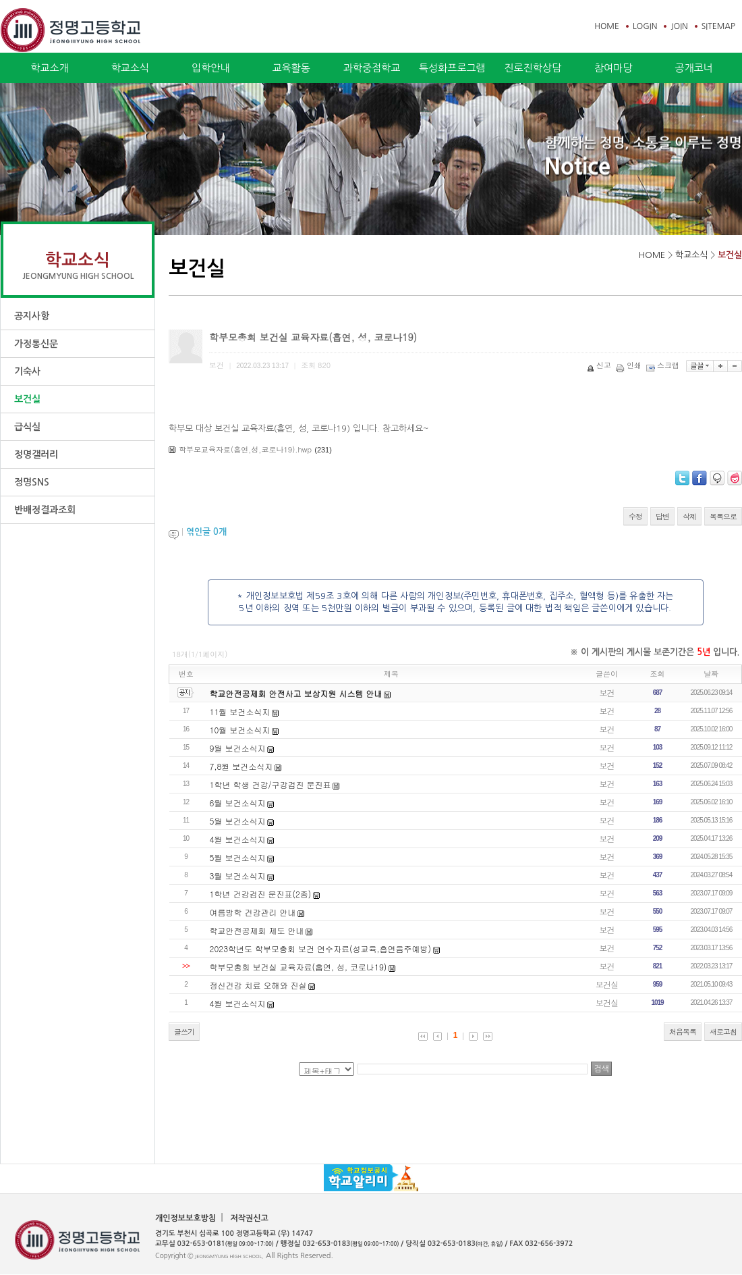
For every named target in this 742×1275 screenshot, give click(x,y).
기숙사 (27, 371)
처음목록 (682, 1031)
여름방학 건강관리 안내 (253, 912)
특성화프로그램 (452, 68)
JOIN (678, 26)
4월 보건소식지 (238, 839)
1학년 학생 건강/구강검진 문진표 (270, 784)
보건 (607, 692)
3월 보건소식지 (238, 875)
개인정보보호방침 (185, 1218)
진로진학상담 (532, 68)
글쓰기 (184, 1031)
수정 (635, 516)
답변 (662, 516)
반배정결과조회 (45, 510)
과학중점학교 (372, 68)
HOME (606, 26)
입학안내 (210, 68)
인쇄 (629, 365)
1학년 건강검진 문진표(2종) (261, 894)
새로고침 (723, 1031)
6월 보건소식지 (238, 802)
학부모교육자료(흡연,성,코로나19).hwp (245, 449)
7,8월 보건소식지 (241, 766)
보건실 (27, 399)
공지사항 (31, 316)
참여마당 (613, 68)
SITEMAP (718, 26)
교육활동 (291, 68)
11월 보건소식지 (240, 711)
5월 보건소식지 (238, 821)
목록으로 (723, 516)
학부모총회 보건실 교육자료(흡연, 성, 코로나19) (298, 966)
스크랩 (663, 365)
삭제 (689, 516)
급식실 (27, 427)
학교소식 (130, 68)
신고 (600, 365)
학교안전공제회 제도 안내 (257, 930)
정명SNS (31, 482)
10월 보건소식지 (240, 729)
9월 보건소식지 (238, 748)
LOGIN (645, 26)
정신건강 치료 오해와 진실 (258, 985)
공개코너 (693, 68)
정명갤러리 (36, 454)
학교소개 (49, 68)
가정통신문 (36, 343)
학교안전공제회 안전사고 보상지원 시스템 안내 (296, 693)
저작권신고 (249, 1218)
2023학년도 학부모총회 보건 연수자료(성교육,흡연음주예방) (321, 948)
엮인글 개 (206, 531)
